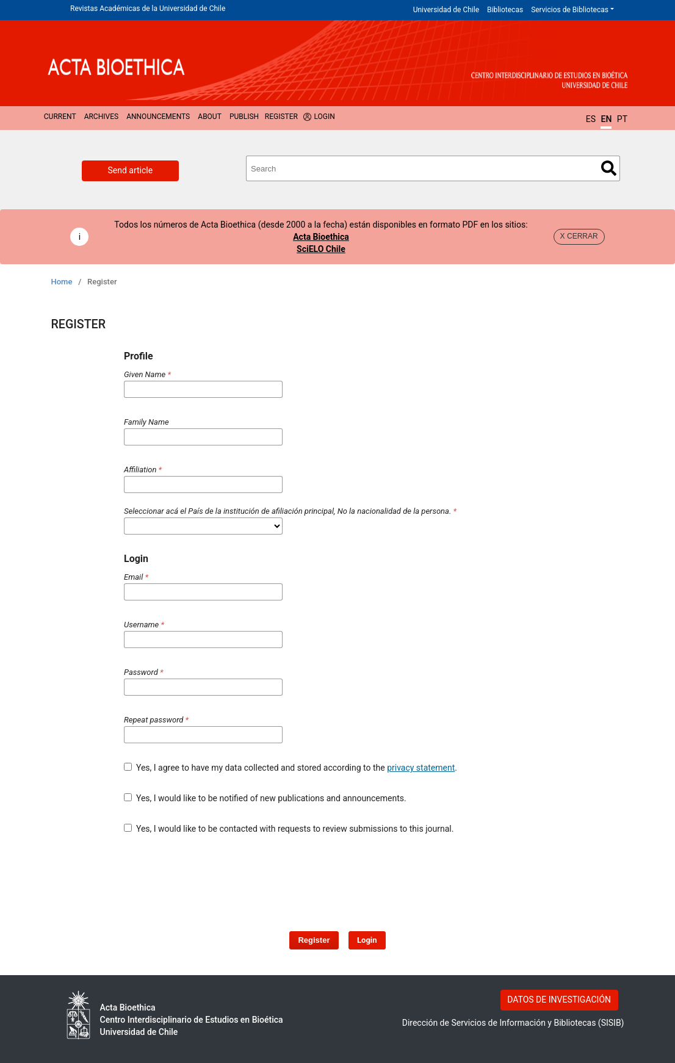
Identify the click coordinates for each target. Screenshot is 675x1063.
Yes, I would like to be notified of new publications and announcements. (265, 798)
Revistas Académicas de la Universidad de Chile (147, 8)
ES (591, 119)
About (210, 116)
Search (608, 168)
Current (60, 116)
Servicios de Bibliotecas (569, 9)
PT (622, 119)
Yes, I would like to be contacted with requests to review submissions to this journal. (288, 829)
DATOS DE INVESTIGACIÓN (559, 999)
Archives (101, 116)
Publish (244, 116)
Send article (130, 170)
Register (281, 116)
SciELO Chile (321, 249)
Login (324, 116)
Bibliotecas (505, 9)
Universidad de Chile (446, 9)
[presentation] (315, 877)
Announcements (158, 116)
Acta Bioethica (321, 237)
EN (606, 119)
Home (62, 281)
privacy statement (421, 768)
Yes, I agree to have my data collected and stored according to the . (290, 768)
